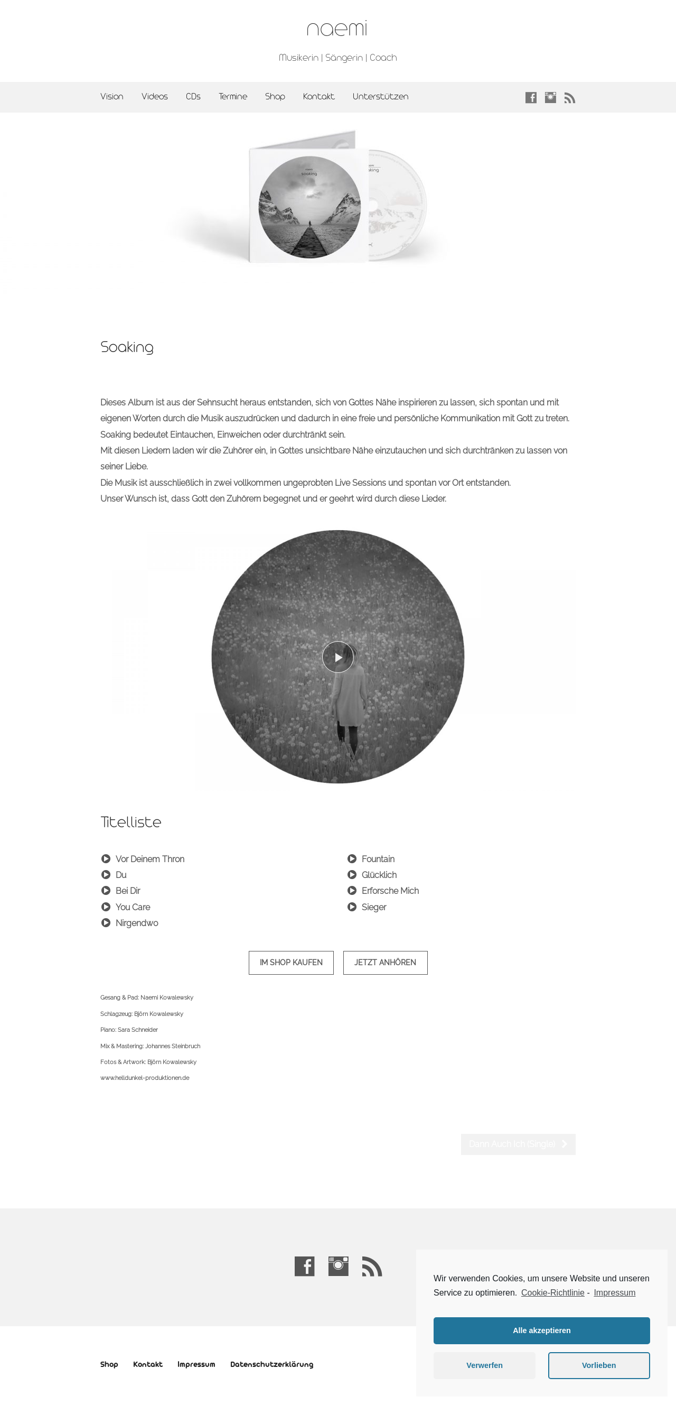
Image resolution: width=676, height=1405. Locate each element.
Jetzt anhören (385, 962)
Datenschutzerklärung (271, 1365)
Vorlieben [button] (599, 1365)
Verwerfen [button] (484, 1365)
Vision (112, 97)
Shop (275, 97)
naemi (337, 29)
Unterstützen (381, 97)
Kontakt (319, 97)
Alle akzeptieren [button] (542, 1330)
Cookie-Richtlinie (553, 1292)
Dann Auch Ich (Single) (519, 1144)
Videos (155, 97)
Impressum (196, 1365)
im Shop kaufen (291, 962)
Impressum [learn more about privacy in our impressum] (614, 1292)
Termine (233, 97)
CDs (193, 97)
